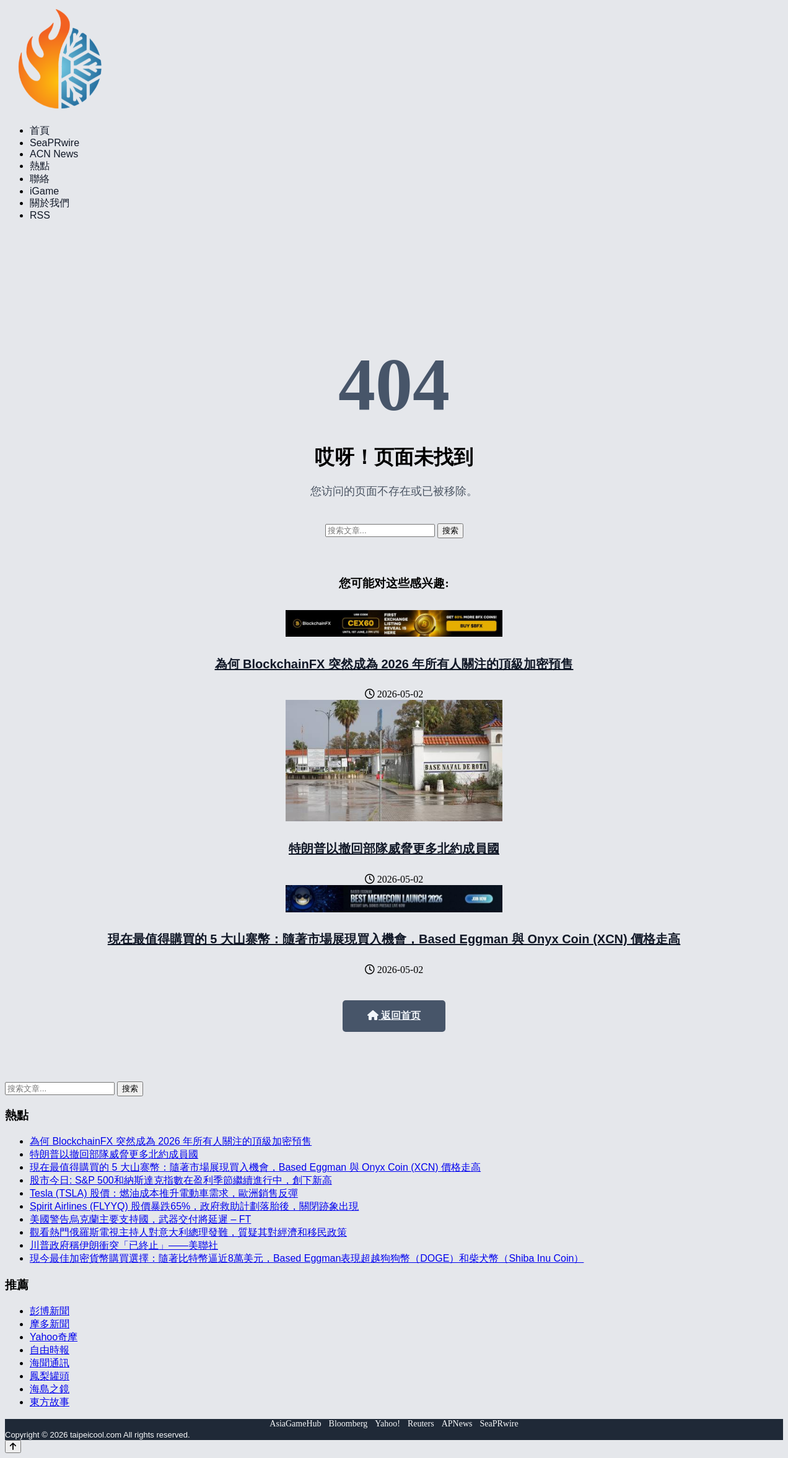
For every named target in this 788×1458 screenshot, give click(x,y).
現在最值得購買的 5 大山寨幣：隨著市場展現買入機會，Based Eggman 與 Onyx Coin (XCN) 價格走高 (394, 939)
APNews (457, 1423)
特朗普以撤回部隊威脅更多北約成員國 (394, 848)
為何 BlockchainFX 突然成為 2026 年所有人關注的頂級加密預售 (394, 664)
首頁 (40, 130)
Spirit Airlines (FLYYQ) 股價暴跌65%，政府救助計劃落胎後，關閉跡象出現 (194, 1206)
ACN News (54, 154)
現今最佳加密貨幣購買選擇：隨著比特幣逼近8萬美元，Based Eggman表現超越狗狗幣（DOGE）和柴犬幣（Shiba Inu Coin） (307, 1258)
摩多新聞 (49, 1324)
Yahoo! (387, 1423)
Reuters (421, 1423)
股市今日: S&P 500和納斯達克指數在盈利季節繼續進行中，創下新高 (181, 1180)
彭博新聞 (49, 1311)
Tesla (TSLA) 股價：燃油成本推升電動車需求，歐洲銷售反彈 (164, 1193)
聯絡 (40, 178)
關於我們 (49, 203)
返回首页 (394, 1015)
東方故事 (49, 1402)
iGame (44, 191)
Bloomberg (348, 1423)
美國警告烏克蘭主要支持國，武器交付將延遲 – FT (140, 1219)
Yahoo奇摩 (53, 1337)
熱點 (40, 165)
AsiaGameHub (295, 1423)
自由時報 (49, 1350)
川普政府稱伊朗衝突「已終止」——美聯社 (124, 1245)
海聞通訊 (49, 1363)
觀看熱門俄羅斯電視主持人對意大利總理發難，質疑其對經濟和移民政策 (188, 1232)
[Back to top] (13, 1446)
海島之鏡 (49, 1389)
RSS (40, 215)
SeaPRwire (54, 143)
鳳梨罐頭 (49, 1376)
